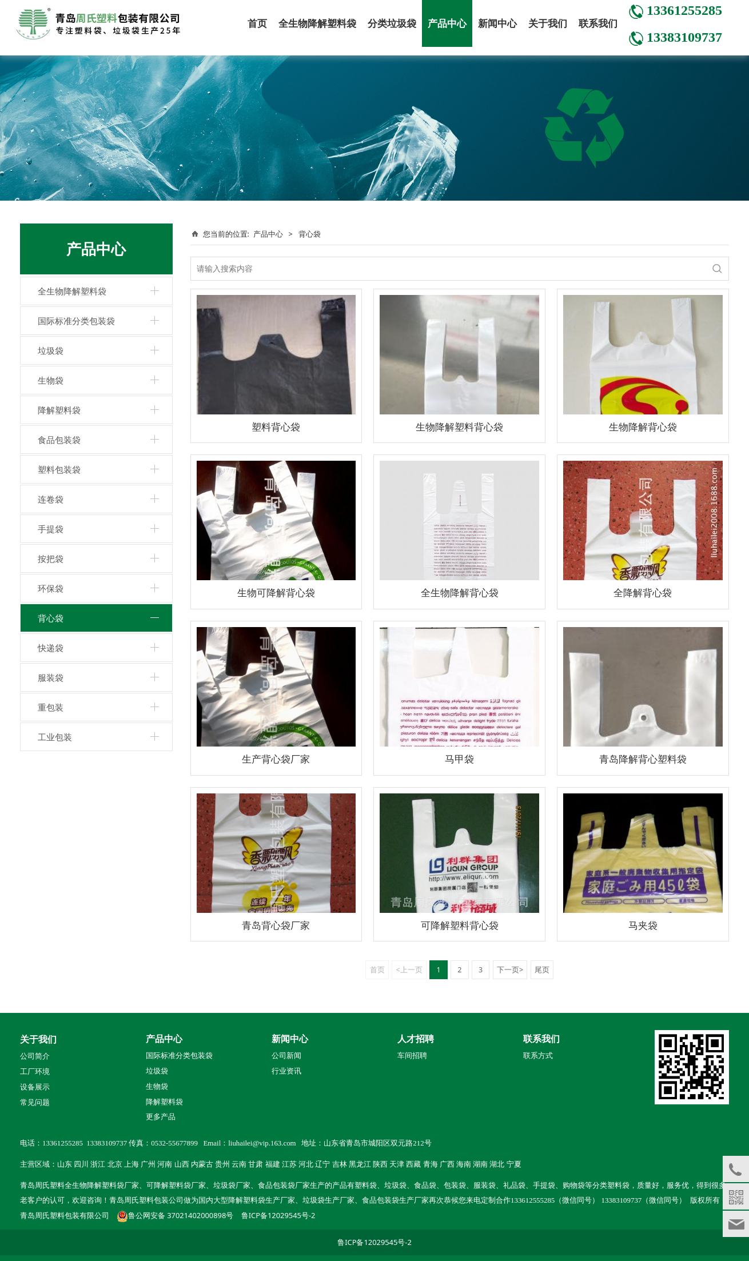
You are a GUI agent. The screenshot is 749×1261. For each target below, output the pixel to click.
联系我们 (598, 23)
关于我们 (547, 23)
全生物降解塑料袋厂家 (102, 1186)
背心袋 (50, 618)
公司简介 (35, 1056)
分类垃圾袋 (392, 23)
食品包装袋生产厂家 (395, 1200)
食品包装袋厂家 (284, 1186)
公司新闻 (286, 1056)
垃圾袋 (50, 350)
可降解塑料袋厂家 (176, 1186)
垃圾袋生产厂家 (328, 1200)
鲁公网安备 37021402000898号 (180, 1215)
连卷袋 (50, 499)
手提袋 (50, 528)
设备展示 (35, 1087)
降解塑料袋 (59, 410)
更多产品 (161, 1116)
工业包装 (55, 737)
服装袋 (50, 677)
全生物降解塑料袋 (317, 23)
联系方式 (538, 1056)
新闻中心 (497, 23)
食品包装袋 (59, 439)
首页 (257, 23)
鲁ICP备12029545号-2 (278, 1215)
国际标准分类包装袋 (76, 320)
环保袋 (50, 588)
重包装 (50, 707)
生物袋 (50, 380)
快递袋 (50, 647)
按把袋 (50, 558)
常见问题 (35, 1103)
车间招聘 (412, 1056)
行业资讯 (286, 1071)
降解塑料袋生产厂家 (261, 1200)
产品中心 (447, 23)
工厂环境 (35, 1072)
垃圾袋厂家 (231, 1186)
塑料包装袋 (59, 469)
